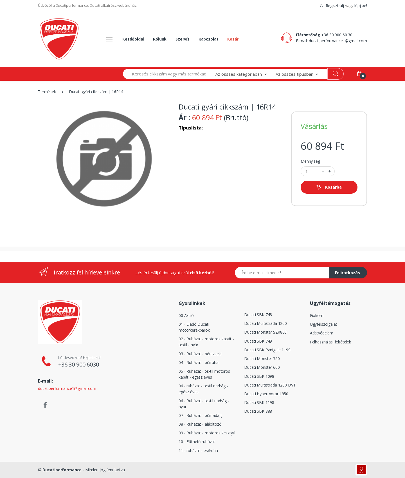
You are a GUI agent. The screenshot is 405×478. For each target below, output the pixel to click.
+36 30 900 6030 (78, 364)
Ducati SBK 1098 (259, 376)
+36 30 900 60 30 (336, 34)
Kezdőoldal (133, 39)
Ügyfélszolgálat (323, 324)
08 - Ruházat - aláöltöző (200, 424)
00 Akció (186, 315)
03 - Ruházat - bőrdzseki (200, 353)
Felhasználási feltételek (330, 342)
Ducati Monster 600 (262, 367)
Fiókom (316, 315)
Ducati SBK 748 (258, 314)
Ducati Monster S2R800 (265, 332)
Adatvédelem (321, 333)
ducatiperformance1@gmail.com (338, 40)
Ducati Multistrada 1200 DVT (270, 385)
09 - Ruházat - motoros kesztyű (207, 432)
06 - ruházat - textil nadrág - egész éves (203, 388)
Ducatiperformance (62, 469)
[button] (245, 74)
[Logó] (59, 39)
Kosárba (329, 187)
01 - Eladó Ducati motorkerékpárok (194, 327)
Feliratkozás (347, 272)
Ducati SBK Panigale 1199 (267, 349)
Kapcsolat (209, 39)
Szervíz (183, 39)
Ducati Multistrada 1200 (265, 323)
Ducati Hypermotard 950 (266, 393)
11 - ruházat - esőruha (198, 450)
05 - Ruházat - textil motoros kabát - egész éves (204, 374)
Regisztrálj (332, 5)
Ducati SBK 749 (258, 341)
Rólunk (159, 39)
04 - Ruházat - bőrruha (199, 362)
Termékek (47, 91)
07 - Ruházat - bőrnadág (200, 415)
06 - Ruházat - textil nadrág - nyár (204, 403)
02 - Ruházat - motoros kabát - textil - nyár (206, 341)
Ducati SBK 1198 (259, 402)
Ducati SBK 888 (258, 411)
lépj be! (360, 5)
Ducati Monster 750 (262, 358)
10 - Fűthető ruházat (197, 441)
